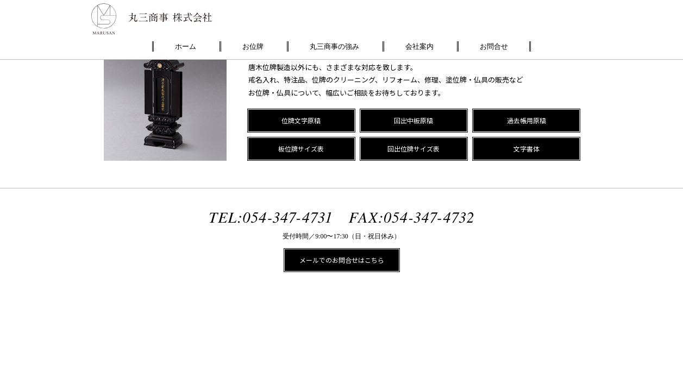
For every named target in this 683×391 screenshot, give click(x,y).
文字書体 (526, 148)
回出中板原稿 (413, 120)
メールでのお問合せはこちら (341, 259)
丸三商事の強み (334, 46)
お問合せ (494, 46)
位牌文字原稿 (301, 120)
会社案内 (419, 46)
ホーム (185, 46)
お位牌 (253, 46)
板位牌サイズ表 (301, 148)
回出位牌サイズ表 (413, 148)
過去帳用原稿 (526, 120)
